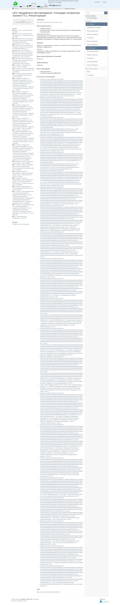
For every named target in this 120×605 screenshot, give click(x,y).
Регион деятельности (92, 31)
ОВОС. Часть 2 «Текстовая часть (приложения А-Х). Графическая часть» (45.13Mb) (23, 35)
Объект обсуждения (92, 44)
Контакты (13, 601)
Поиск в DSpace (91, 16)
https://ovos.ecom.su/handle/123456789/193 (48, 592)
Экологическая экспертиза (28, 8)
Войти (88, 71)
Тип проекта (90, 37)
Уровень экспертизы (92, 34)
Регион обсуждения (92, 41)
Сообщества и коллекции (94, 27)
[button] (98, 2)
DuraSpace (36, 599)
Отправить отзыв (21, 601)
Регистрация (90, 75)
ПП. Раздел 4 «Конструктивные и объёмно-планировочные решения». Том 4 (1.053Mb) (22, 75)
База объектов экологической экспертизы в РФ (50, 8)
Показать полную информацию (20, 224)
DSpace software (15, 599)
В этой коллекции (91, 18)
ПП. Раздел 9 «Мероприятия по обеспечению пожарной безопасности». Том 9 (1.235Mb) (23, 188)
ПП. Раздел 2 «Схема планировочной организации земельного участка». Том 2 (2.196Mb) (23, 70)
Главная (16, 8)
